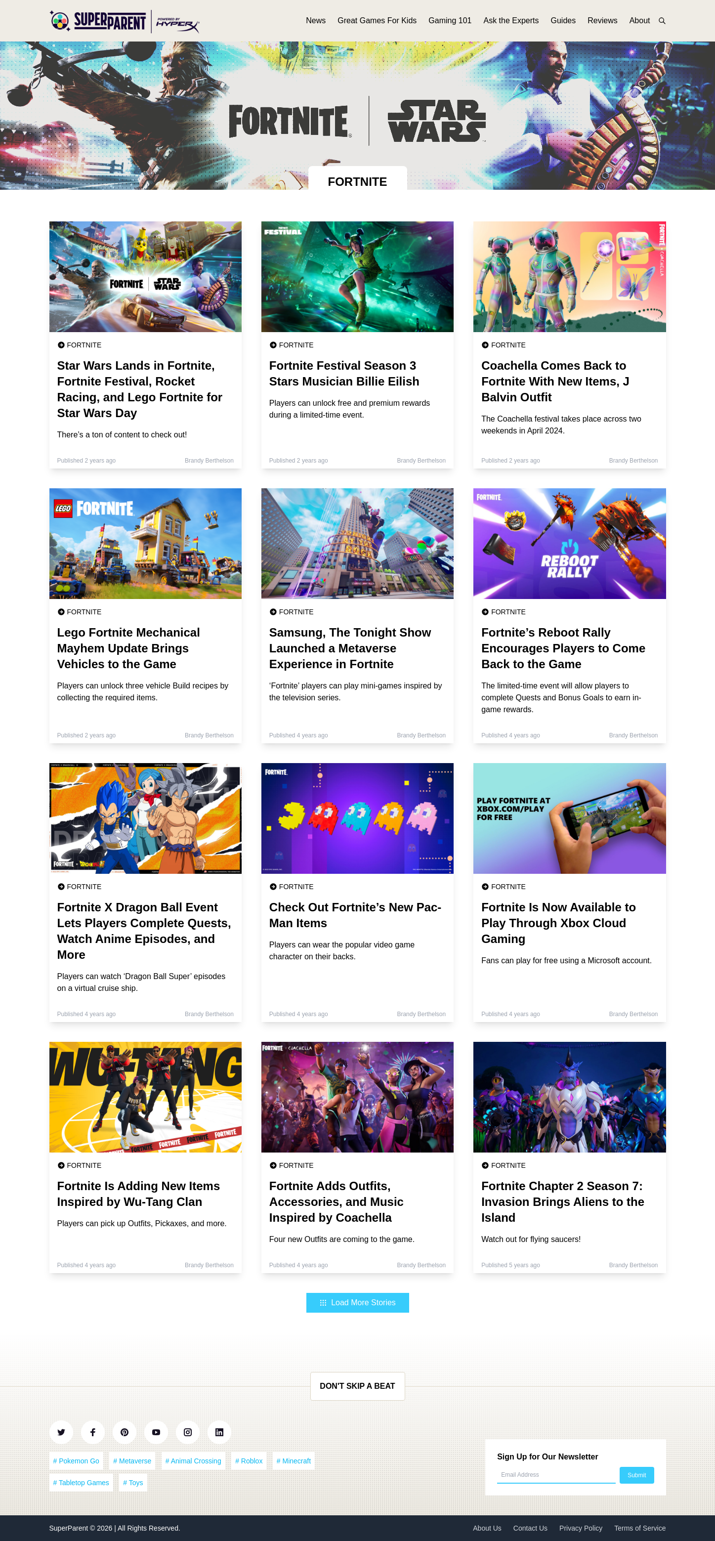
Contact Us (530, 1528)
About (640, 23)
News (316, 23)
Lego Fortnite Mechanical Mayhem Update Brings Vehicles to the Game (128, 648)
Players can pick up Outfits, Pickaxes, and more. (142, 1223)
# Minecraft (294, 1461)
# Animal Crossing (193, 1461)
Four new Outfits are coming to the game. (342, 1239)
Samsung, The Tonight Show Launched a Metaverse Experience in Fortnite (350, 648)
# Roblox (248, 1461)
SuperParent (69, 1528)
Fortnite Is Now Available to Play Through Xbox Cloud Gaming (558, 922)
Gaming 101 (449, 23)
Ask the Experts (511, 23)
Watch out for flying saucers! (531, 1239)
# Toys (133, 1483)
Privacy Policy (580, 1528)
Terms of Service (640, 1528)
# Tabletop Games (81, 1483)
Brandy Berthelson (209, 460)
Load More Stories (357, 1302)
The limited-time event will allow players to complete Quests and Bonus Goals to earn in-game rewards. (561, 698)
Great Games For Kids (377, 23)
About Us (487, 1528)
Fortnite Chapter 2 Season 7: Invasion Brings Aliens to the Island (562, 1201)
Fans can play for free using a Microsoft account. (566, 960)
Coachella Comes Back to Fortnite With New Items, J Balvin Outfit (555, 381)
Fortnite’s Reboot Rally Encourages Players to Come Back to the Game (563, 648)
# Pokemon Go (76, 1461)
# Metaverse (132, 1461)
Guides (563, 23)
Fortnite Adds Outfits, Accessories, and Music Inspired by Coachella (336, 1201)
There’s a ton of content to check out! (122, 434)
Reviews (602, 23)
